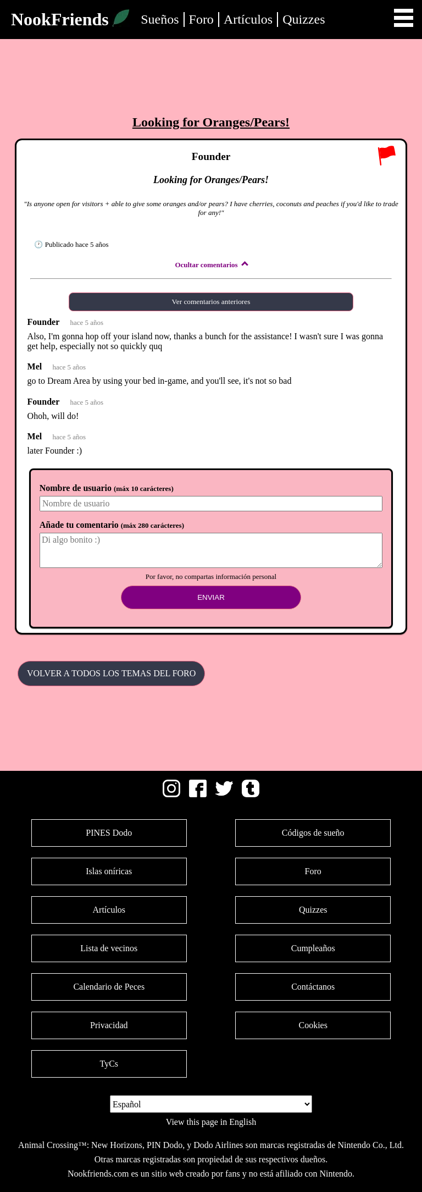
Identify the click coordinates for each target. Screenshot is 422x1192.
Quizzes (303, 19)
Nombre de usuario (107, 488)
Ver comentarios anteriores (211, 301)
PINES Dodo (109, 832)
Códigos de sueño (313, 832)
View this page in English (211, 1122)
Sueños (160, 19)
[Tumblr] (250, 794)
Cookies (312, 1025)
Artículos (248, 19)
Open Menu (403, 18)
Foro (201, 19)
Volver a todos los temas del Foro (111, 673)
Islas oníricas (109, 871)
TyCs (108, 1063)
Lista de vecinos (108, 948)
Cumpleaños (313, 948)
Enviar (211, 597)
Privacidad (108, 1025)
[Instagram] (171, 794)
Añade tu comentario (112, 524)
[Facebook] (198, 794)
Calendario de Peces (109, 986)
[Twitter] (224, 794)
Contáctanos (313, 986)
